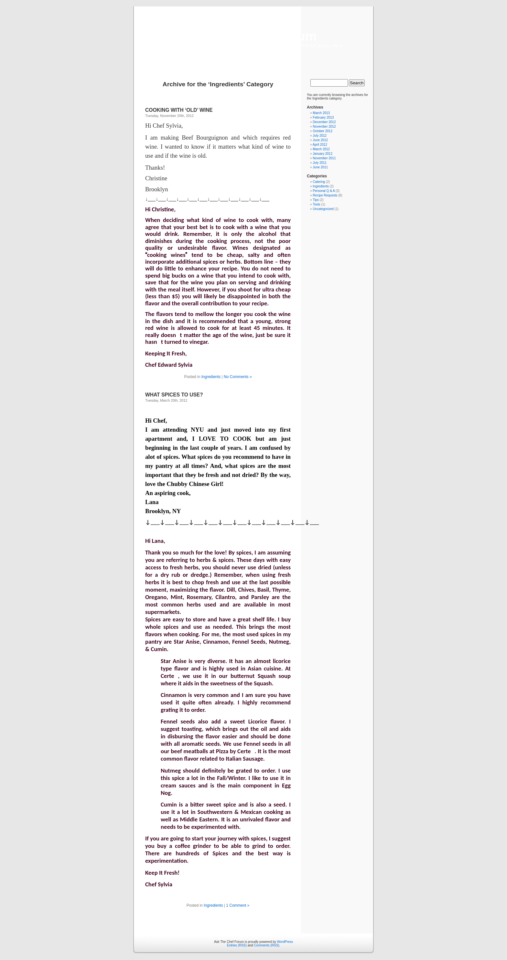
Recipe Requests (325, 195)
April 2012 (320, 144)
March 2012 (321, 149)
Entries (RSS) (237, 945)
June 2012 (320, 140)
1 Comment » (237, 905)
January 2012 (322, 153)
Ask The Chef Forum (253, 36)
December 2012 (324, 122)
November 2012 (324, 126)
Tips (316, 200)
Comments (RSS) (266, 945)
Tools (316, 204)
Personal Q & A (324, 191)
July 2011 (320, 162)
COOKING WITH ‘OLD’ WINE (179, 110)
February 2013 (323, 117)
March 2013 (321, 113)
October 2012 (322, 131)
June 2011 (320, 167)
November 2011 (324, 158)
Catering (319, 182)
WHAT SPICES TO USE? (174, 394)
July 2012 (320, 135)
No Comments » (238, 377)
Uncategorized (323, 209)
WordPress (285, 942)
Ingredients (211, 377)
